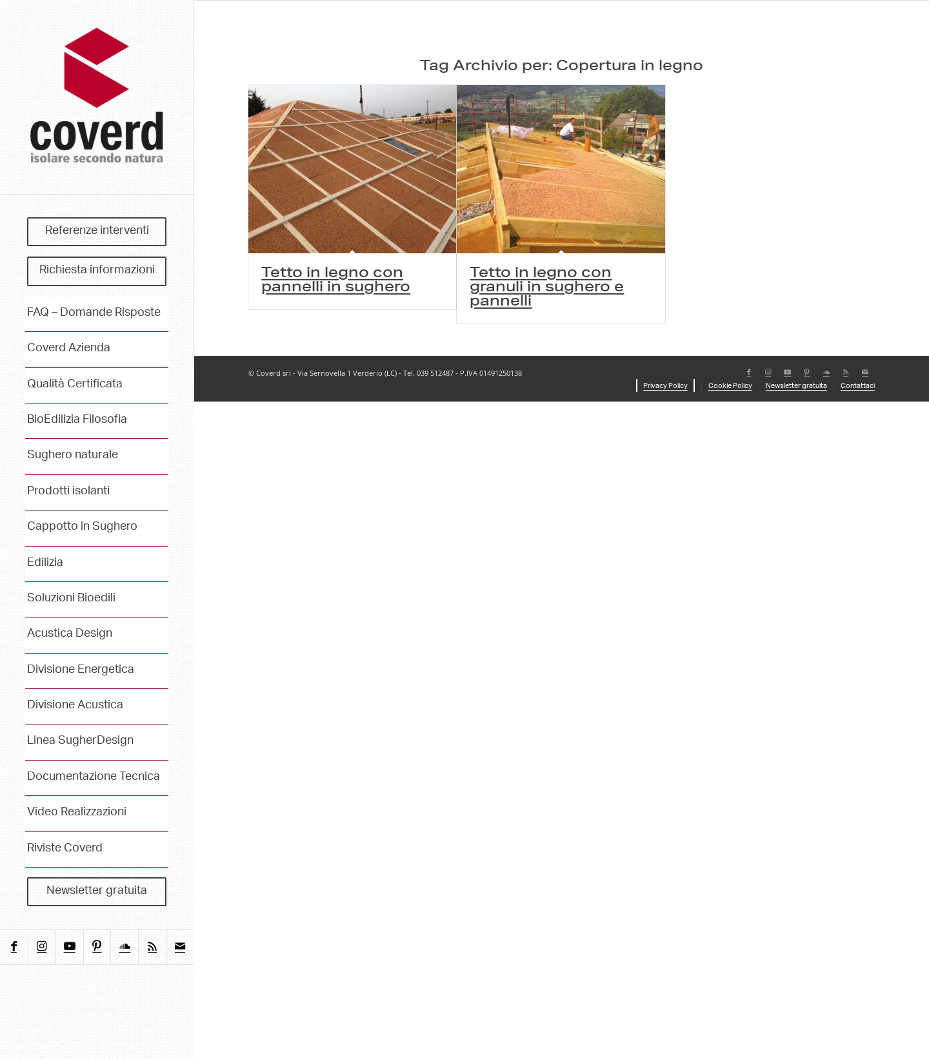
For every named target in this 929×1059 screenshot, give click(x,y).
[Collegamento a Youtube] (69, 947)
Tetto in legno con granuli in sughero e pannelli (547, 288)
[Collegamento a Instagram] (41, 947)
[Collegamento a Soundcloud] (124, 947)
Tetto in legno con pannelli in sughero (335, 281)
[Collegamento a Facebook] (14, 947)
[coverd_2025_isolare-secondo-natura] (97, 97)
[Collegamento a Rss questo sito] (152, 947)
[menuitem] (96, 232)
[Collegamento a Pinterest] (97, 947)
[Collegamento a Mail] (180, 947)
